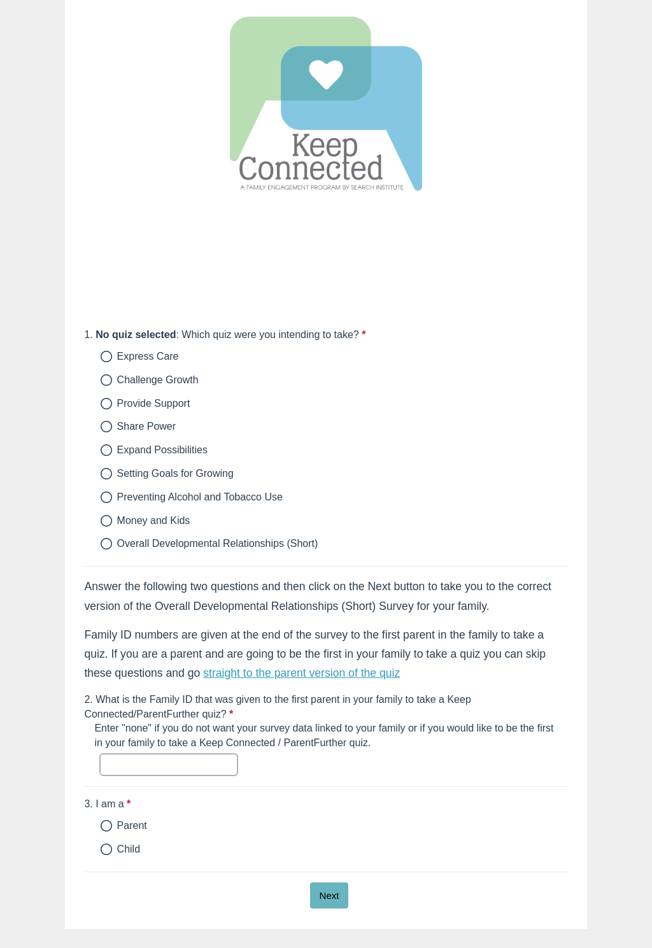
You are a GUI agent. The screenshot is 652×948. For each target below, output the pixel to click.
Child (128, 849)
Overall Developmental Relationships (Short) (217, 543)
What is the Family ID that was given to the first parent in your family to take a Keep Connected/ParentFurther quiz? (277, 706)
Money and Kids (153, 520)
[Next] (329, 895)
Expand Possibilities (162, 449)
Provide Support (153, 403)
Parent (132, 825)
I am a (169, 803)
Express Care (148, 356)
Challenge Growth (158, 379)
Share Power (146, 426)
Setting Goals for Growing (175, 473)
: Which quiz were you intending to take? (287, 334)
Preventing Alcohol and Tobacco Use (200, 497)
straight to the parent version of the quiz (301, 673)
